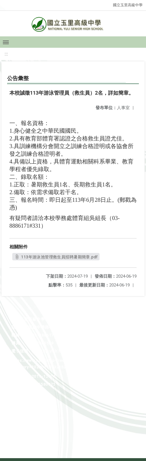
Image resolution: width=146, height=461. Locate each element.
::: (6, 54)
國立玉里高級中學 (128, 5)
